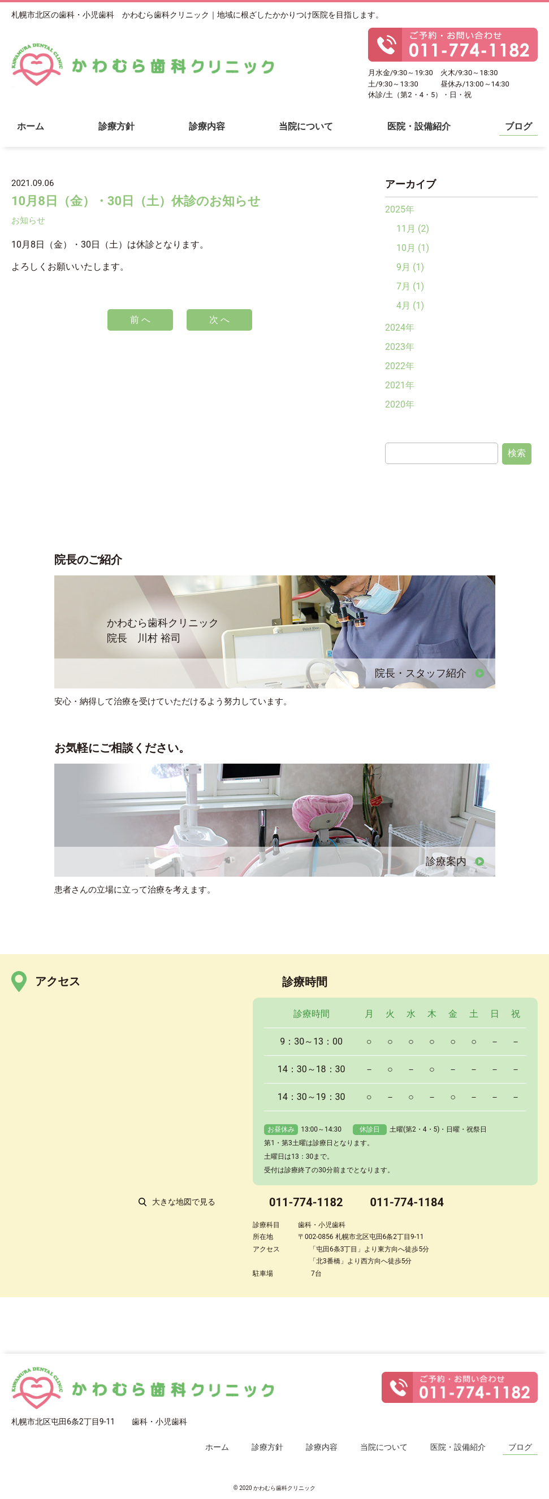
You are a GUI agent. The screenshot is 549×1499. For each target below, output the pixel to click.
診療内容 (207, 126)
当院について (306, 126)
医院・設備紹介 (419, 126)
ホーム (30, 126)
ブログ (518, 126)
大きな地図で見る (183, 1201)
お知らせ (28, 220)
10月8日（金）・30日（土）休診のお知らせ (136, 201)
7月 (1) (410, 286)
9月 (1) (410, 267)
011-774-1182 (306, 1202)
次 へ (219, 319)
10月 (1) (412, 247)
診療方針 (116, 126)
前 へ (140, 319)
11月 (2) (412, 228)
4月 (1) (410, 305)
